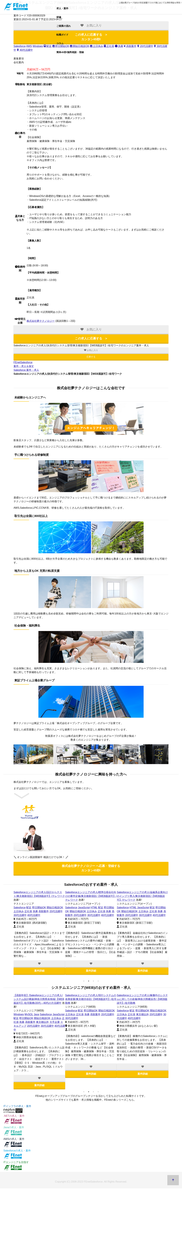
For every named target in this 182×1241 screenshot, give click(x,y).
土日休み (19, 907)
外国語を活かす (134, 915)
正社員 (28, 907)
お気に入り (91, 350)
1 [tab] (83, 981)
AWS (29, 46)
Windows (38, 46)
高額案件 (36, 1014)
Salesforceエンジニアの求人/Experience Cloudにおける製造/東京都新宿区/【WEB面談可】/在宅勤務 (141, 896)
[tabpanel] (39, 930)
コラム (60, 43)
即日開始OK (39, 903)
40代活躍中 (25, 50)
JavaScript (143, 907)
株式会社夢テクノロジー (41, 321)
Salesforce (20, 46)
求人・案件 (62, 8)
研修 (58, 17)
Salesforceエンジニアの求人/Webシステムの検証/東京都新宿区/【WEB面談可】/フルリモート (90, 999)
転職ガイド (62, 34)
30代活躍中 (33, 1018)
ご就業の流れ (63, 26)
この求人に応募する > (91, 338)
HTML (133, 907)
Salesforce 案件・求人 (26, 370)
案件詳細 (39, 967)
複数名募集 (39, 907)
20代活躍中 (52, 907)
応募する (91, 356)
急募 (160, 911)
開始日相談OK (55, 903)
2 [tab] (88, 981)
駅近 (48, 46)
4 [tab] (98, 981)
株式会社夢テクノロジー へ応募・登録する (91, 868)
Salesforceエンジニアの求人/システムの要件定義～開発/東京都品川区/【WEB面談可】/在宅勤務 (142, 999)
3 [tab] (93, 981)
